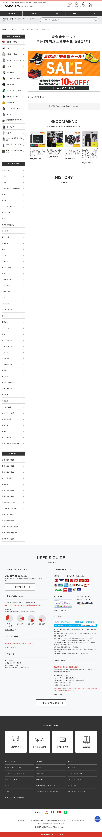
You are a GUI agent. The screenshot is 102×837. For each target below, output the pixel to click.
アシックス (5, 170)
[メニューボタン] (98, 3)
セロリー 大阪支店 (8, 383)
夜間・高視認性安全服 (9, 533)
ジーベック (5, 237)
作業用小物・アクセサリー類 (45, 785)
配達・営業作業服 (8, 496)
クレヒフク (5, 261)
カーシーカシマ (7, 310)
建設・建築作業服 (8, 460)
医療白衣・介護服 (8, 539)
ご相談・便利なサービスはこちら (51, 835)
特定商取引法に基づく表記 (56, 820)
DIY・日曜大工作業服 (9, 508)
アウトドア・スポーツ (11, 78)
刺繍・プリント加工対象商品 (12, 151)
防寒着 (6, 66)
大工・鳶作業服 (7, 478)
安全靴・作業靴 (9, 42)
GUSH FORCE (7, 292)
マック (4, 273)
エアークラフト (7, 364)
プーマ (4, 182)
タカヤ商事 (5, 358)
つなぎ (6, 133)
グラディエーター (8, 346)
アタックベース (7, 389)
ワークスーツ (8, 84)
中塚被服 (5, 401)
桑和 (3, 249)
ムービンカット (7, 340)
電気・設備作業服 (8, 490)
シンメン (5, 316)
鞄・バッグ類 (72, 785)
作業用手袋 (8, 72)
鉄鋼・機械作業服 (8, 472)
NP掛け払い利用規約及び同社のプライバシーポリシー (72, 642)
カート (90, 4)
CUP (3, 298)
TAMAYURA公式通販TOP (9, 29)
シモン (4, 194)
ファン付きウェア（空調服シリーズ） (48, 791)
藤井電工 (5, 431)
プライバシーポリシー (76, 820)
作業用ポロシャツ (10, 96)
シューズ (7, 48)
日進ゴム (5, 322)
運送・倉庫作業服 (8, 521)
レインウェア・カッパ (11, 108)
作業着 (70, 761)
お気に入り (70, 4)
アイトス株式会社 (8, 225)
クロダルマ (5, 243)
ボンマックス (6, 285)
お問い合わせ (20, 587)
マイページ (83, 4)
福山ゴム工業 (6, 437)
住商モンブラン (7, 279)
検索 (76, 4)
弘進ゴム (5, 425)
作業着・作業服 (9, 54)
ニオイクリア (6, 352)
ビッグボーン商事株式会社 (11, 443)
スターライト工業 (8, 413)
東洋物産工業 (6, 419)
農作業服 (5, 484)
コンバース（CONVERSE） (11, 188)
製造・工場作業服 (8, 466)
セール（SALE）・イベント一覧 (30, 29)
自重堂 (4, 370)
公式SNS (38, 812)
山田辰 (4, 255)
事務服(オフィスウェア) (13, 767)
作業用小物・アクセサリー (12, 121)
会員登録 (21, 820)
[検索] (69, 19)
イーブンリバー (7, 407)
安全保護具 (8, 102)
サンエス (5, 395)
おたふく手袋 (6, 267)
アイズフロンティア (8, 207)
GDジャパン (6, 304)
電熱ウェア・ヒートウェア (12, 145)
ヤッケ (6, 115)
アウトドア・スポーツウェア (14, 773)
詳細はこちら (9, 630)
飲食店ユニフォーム (8, 514)
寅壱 (3, 219)
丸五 (3, 334)
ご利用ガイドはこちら (51, 703)
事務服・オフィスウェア (12, 60)
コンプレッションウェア (12, 90)
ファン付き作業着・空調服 (12, 139)
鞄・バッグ (8, 127)
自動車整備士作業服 (8, 502)
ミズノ (4, 176)
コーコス (5, 231)
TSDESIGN (6, 213)
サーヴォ (5, 376)
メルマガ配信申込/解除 (35, 820)
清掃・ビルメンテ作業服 (10, 527)
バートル (5, 200)
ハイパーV (5, 328)
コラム (92, 13)
